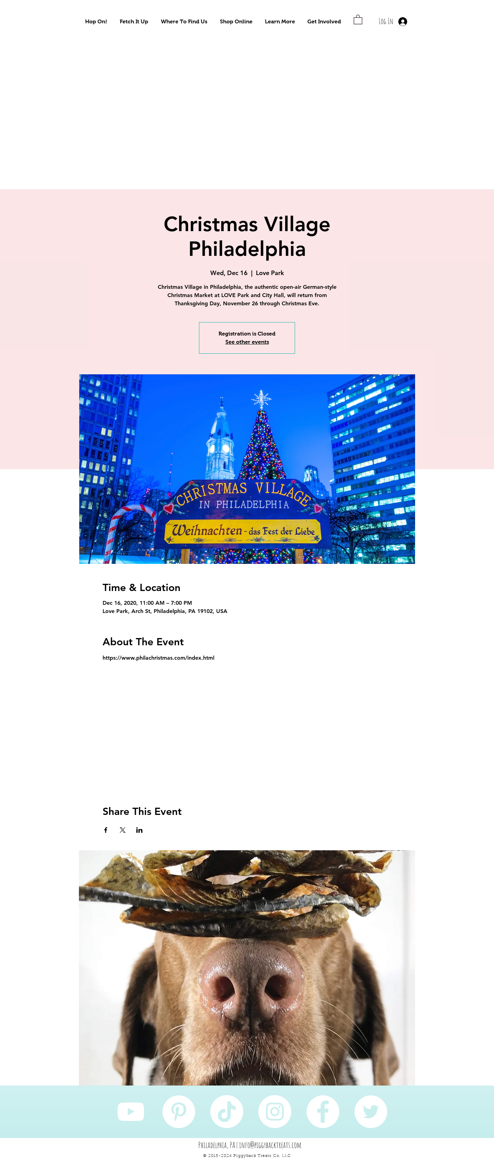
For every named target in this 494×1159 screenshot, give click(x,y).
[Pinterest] (178, 1111)
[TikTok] (226, 1111)
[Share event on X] (122, 830)
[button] (96, 21)
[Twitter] (370, 1111)
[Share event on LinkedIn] (139, 830)
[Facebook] (322, 1111)
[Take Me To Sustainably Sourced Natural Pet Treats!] (110, 109)
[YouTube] (130, 1111)
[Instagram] (274, 1111)
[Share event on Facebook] (106, 830)
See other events (247, 342)
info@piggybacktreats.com (270, 1145)
